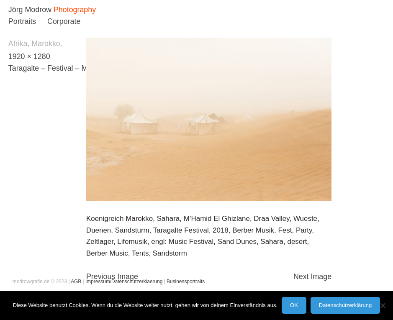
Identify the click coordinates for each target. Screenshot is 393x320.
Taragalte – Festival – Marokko (59, 68)
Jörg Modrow (29, 9)
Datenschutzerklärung (345, 305)
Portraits (22, 21)
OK (294, 305)
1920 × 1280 (29, 56)
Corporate (63, 21)
